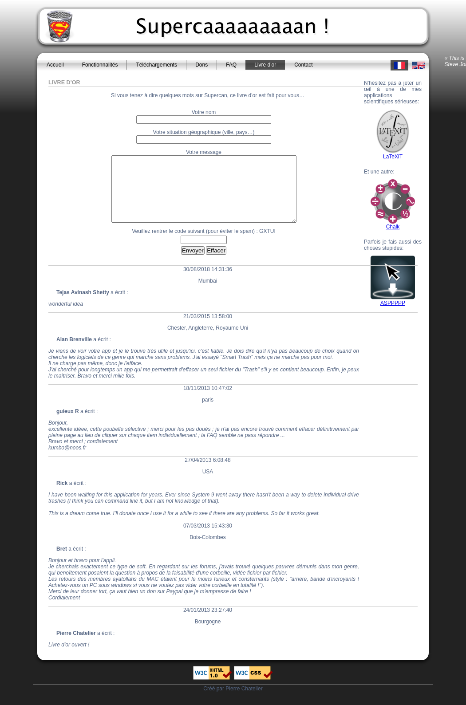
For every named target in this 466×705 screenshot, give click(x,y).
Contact (303, 65)
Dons (201, 65)
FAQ (231, 65)
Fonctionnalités (100, 65)
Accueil (55, 65)
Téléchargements (156, 65)
